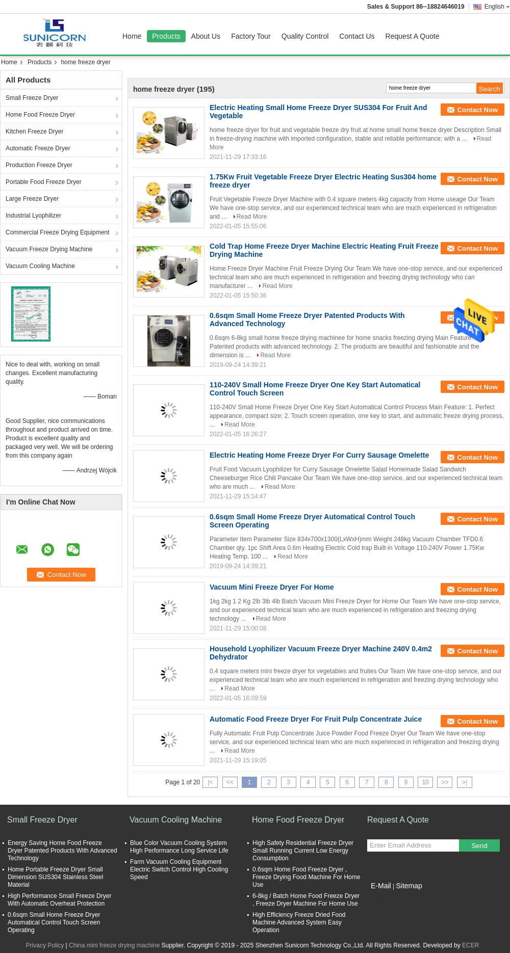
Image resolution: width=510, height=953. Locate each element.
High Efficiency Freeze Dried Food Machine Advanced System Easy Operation (299, 922)
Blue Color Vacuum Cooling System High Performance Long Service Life (179, 846)
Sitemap (409, 886)
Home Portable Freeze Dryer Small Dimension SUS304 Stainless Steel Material (55, 877)
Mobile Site (385, 898)
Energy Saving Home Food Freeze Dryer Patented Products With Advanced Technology (62, 850)
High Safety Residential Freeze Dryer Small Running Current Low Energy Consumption (302, 850)
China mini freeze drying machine (114, 945)
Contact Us (356, 36)
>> (444, 782)
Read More (252, 216)
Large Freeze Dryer (32, 198)
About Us (206, 36)
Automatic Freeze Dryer (38, 148)
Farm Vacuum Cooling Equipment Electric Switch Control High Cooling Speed (179, 869)
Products (166, 36)
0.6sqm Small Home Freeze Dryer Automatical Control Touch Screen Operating (54, 922)
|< (210, 782)
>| (464, 782)
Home (131, 36)
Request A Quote (413, 36)
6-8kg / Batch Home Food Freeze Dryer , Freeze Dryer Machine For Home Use (306, 899)
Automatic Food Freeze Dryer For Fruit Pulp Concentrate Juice (316, 719)
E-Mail (381, 886)
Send (479, 846)
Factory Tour (251, 36)
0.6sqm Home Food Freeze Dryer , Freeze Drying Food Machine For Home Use (306, 877)
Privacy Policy (45, 945)
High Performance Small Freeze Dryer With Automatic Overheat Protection (59, 899)
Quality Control (305, 36)
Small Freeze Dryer (32, 97)
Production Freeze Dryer (39, 165)
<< (230, 782)
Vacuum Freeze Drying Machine (49, 249)
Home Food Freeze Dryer (40, 114)
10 (425, 782)
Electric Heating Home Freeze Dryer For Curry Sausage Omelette (319, 455)
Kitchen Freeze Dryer (34, 131)
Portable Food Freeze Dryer (44, 182)
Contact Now (477, 110)
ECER (470, 945)
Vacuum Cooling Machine (40, 266)
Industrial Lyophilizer (33, 215)
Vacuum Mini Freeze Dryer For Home (272, 587)
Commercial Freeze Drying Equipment (57, 232)
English (497, 6)
